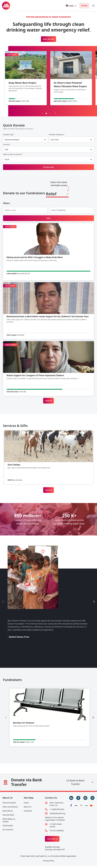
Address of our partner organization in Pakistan (55, 818)
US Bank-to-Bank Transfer (80, 782)
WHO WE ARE (48, 39)
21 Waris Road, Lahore (56, 825)
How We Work (8, 815)
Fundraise (28, 811)
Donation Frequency (57, 135)
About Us (8, 797)
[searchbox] (12, 210)
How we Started (9, 802)
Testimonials (8, 825)
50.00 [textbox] (7, 159)
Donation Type (9, 135)
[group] (49, 717)
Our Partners (8, 829)
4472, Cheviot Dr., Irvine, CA (57, 803)
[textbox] (70, 5)
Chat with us (52, 839)
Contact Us (51, 797)
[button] (46, 113)
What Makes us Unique (9, 820)
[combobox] (71, 5)
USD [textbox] (6, 149)
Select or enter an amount (13, 154)
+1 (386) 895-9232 (57, 809)
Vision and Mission (10, 807)
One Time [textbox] (55, 139)
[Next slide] (55, 113)
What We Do (8, 811)
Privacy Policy (48, 860)
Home (26, 802)
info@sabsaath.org (57, 813)
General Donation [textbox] (12, 139)
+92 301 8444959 (57, 830)
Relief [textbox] (51, 193)
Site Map (28, 797)
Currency (7, 144)
